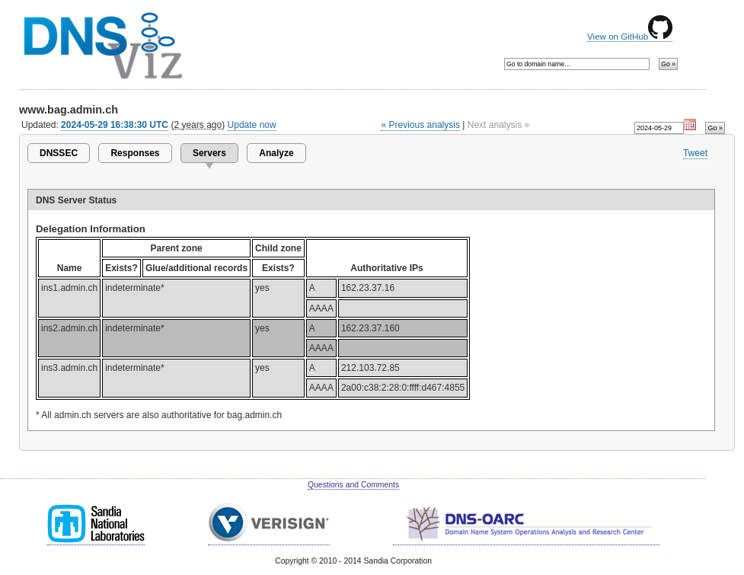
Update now (252, 125)
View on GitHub (629, 36)
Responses (134, 153)
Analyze (276, 153)
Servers (209, 153)
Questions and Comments (353, 485)
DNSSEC (59, 153)
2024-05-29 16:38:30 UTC (114, 125)
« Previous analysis (420, 125)
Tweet (695, 153)
